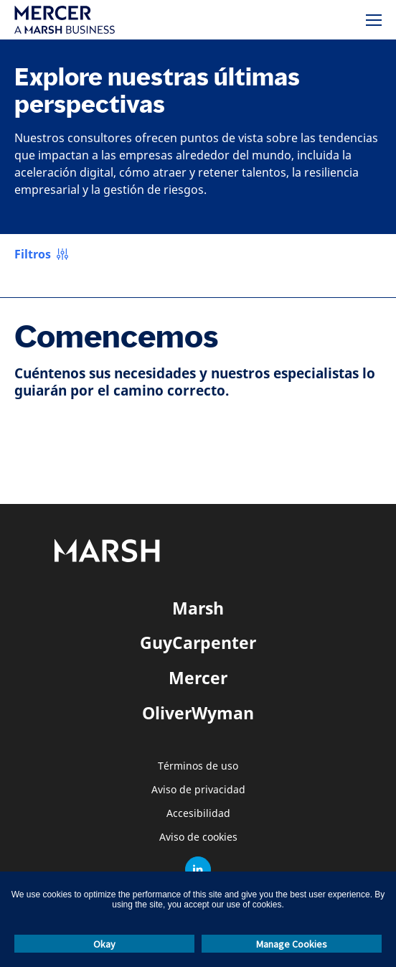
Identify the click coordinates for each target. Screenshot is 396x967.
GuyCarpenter (198, 642)
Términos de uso (198, 766)
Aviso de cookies (198, 837)
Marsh (198, 608)
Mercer (198, 677)
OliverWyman (198, 712)
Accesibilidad (198, 813)
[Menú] (374, 20)
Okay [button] (104, 944)
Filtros (32, 254)
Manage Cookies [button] (291, 944)
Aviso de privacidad (198, 790)
